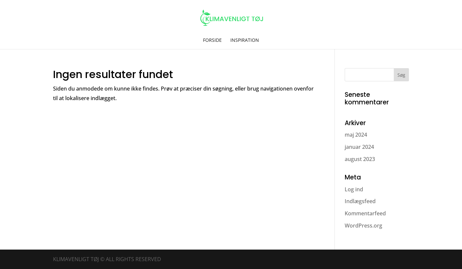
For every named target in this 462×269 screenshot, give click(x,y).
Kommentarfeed (365, 213)
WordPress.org (363, 225)
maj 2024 (356, 134)
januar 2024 (359, 146)
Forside (212, 40)
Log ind (354, 189)
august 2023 (360, 159)
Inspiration (244, 40)
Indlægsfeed (360, 201)
